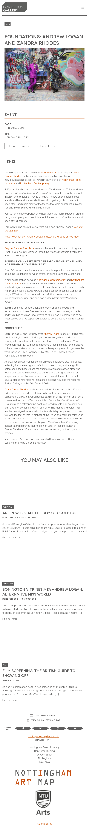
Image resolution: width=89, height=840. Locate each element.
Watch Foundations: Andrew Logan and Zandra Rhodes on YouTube (42, 236)
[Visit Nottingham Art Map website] (43, 777)
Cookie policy (44, 823)
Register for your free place (19, 248)
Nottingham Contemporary (34, 183)
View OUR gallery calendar (43, 720)
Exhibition (8, 507)
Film (5, 665)
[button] (83, 7)
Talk (7, 24)
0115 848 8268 (43, 740)
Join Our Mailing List (43, 715)
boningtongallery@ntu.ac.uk (43, 736)
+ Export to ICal (46, 146)
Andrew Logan (49, 172)
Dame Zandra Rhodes (16, 389)
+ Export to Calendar (18, 146)
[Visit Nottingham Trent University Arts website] (43, 803)
